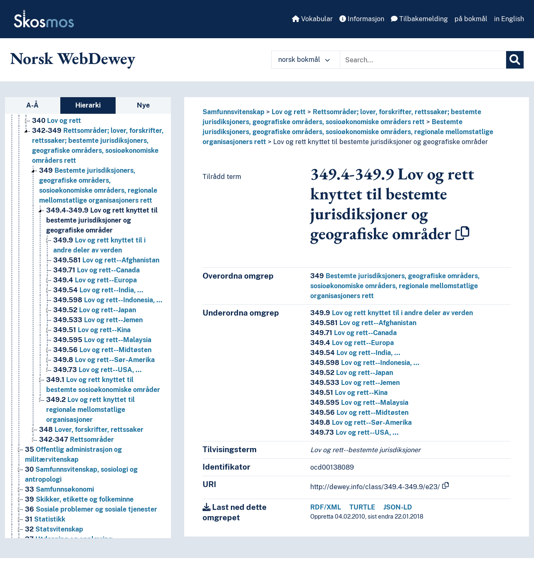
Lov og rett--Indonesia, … (364, 363)
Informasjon (361, 19)
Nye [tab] (143, 105)
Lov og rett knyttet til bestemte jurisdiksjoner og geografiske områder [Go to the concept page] (102, 220)
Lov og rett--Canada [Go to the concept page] (96, 270)
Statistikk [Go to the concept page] (45, 519)
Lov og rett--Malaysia (359, 403)
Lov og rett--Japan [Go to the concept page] (94, 310)
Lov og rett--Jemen (355, 383)
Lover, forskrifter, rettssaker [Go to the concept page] (91, 430)
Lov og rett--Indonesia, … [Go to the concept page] (107, 300)
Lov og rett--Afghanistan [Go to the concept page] (106, 260)
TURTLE (362, 507)
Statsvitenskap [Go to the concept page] (54, 529)
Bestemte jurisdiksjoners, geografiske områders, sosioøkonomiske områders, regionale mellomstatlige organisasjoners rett (348, 132)
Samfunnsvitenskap (234, 112)
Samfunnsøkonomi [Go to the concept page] (59, 489)
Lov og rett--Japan (351, 373)
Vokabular (312, 19)
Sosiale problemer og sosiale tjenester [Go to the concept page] (91, 509)
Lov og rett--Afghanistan (363, 323)
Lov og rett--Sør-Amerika (361, 422)
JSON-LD (397, 507)
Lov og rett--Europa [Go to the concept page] (95, 280)
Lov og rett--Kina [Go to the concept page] (92, 330)
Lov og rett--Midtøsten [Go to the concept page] (102, 350)
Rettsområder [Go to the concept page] (76, 439)
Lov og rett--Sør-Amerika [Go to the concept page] (104, 360)
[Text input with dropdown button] (423, 60)
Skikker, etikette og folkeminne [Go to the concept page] (79, 499)
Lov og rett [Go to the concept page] (56, 121)
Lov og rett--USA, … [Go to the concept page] (97, 370)
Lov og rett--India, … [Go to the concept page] (98, 290)
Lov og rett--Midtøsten (359, 412)
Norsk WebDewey (72, 58)
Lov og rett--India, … (355, 353)
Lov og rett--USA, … (354, 432)
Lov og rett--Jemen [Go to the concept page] (98, 320)
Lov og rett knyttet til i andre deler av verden (391, 313)
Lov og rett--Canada (353, 333)
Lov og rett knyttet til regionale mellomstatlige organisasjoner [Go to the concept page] (90, 410)
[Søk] (515, 60)
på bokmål (471, 19)
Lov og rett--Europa (352, 343)
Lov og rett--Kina (349, 393)
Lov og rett (289, 112)
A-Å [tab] (32, 105)
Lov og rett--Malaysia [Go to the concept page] (102, 340)
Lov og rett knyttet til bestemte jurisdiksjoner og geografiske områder (380, 142)
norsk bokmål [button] (304, 60)
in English (509, 19)
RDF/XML (325, 507)
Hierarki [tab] (88, 105)
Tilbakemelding (419, 19)
